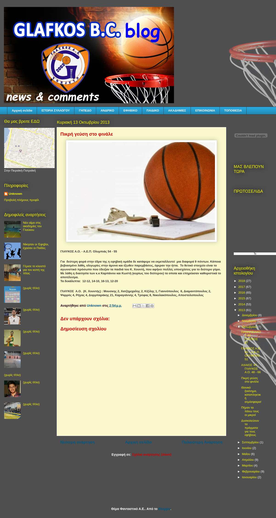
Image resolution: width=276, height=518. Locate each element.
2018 (242, 281)
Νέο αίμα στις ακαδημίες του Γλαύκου (32, 226)
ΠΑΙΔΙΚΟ (152, 110)
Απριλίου (248, 459)
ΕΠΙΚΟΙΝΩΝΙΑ (205, 110)
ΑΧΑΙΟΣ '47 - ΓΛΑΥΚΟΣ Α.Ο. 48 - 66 (251, 368)
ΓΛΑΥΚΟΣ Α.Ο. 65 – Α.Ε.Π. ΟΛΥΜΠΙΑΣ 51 (251, 354)
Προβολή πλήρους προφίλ (21, 200)
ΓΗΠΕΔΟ (85, 110)
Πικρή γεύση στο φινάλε (250, 379)
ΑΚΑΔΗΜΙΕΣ (177, 110)
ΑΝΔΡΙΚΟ (107, 110)
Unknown (15, 193)
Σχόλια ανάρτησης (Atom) (151, 454)
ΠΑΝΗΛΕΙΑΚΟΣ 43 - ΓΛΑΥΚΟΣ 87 (251, 337)
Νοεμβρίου (249, 321)
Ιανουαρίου (250, 477)
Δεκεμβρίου (250, 315)
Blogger (164, 509)
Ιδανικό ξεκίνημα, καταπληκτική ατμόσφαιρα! (251, 395)
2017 (242, 287)
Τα (255, 253)
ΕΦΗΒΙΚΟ (130, 110)
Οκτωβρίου (249, 327)
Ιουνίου (247, 448)
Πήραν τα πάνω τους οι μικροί (250, 411)
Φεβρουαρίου (251, 471)
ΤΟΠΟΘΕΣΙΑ (233, 110)
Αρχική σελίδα (22, 110)
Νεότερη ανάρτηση (77, 442)
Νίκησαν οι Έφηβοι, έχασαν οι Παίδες (36, 246)
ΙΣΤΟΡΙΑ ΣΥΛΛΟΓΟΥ (56, 110)
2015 (242, 298)
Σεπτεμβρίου (251, 442)
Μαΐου (246, 454)
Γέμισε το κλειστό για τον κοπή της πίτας (34, 269)
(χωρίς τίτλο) (31, 288)
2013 (242, 310)
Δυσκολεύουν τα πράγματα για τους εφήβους (250, 428)
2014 (242, 304)
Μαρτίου (248, 465)
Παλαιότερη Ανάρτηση (202, 442)
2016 (242, 292)
